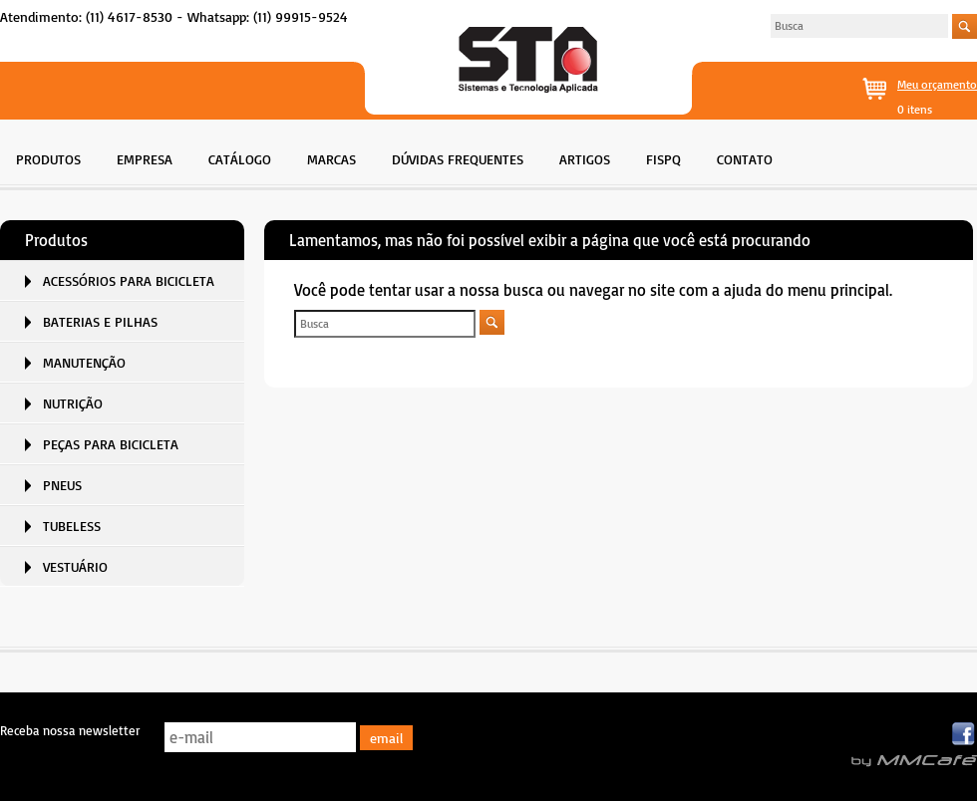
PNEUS (62, 484)
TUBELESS (72, 525)
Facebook (964, 734)
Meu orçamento (937, 84)
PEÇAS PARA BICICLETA (110, 443)
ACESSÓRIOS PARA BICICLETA (128, 280)
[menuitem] (48, 157)
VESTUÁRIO (75, 566)
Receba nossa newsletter (70, 730)
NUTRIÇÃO (73, 403)
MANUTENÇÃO (84, 362)
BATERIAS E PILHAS (100, 321)
